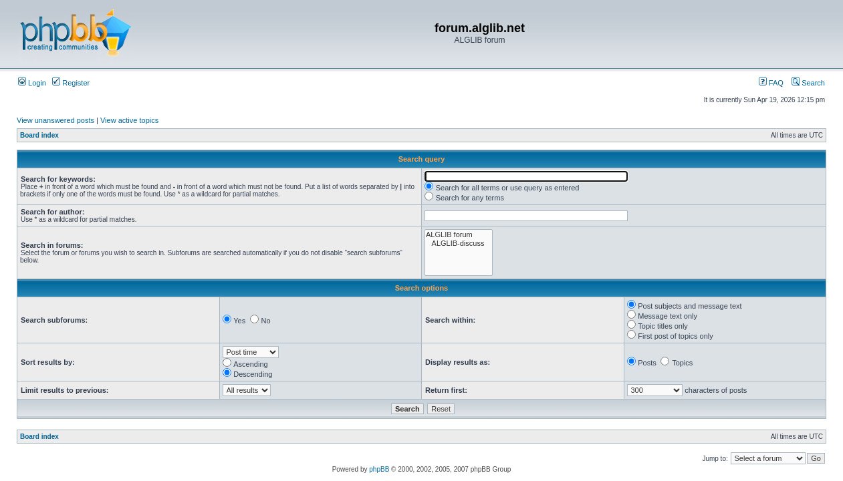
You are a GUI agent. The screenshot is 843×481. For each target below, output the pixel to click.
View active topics (129, 120)
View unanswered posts (55, 120)
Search (808, 83)
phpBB (379, 469)
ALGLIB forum (458, 234)
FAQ (771, 83)
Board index (39, 135)
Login (32, 83)
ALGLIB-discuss (458, 243)
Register (71, 83)
